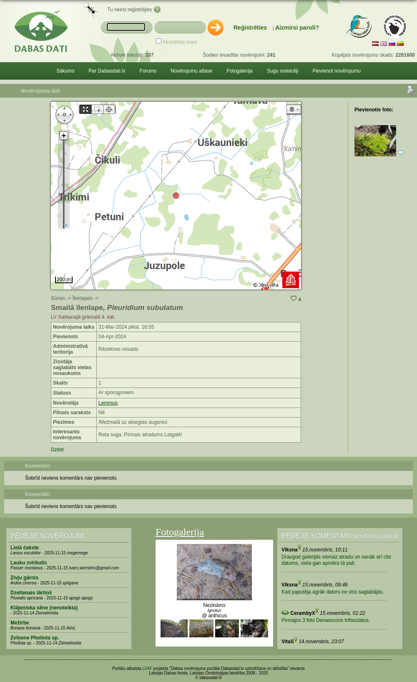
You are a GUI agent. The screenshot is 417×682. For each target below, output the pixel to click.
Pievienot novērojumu (336, 71)
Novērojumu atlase (191, 71)
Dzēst (57, 450)
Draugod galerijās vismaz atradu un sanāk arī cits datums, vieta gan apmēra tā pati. (336, 560)
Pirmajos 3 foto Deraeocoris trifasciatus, (325, 620)
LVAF (148, 668)
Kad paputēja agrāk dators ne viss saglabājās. (332, 592)
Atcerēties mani (180, 42)
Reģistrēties (250, 27)
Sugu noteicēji (282, 71)
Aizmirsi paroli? (297, 27)
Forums (148, 71)
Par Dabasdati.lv (107, 71)
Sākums (65, 71)
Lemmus (108, 403)
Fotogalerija (239, 71)
